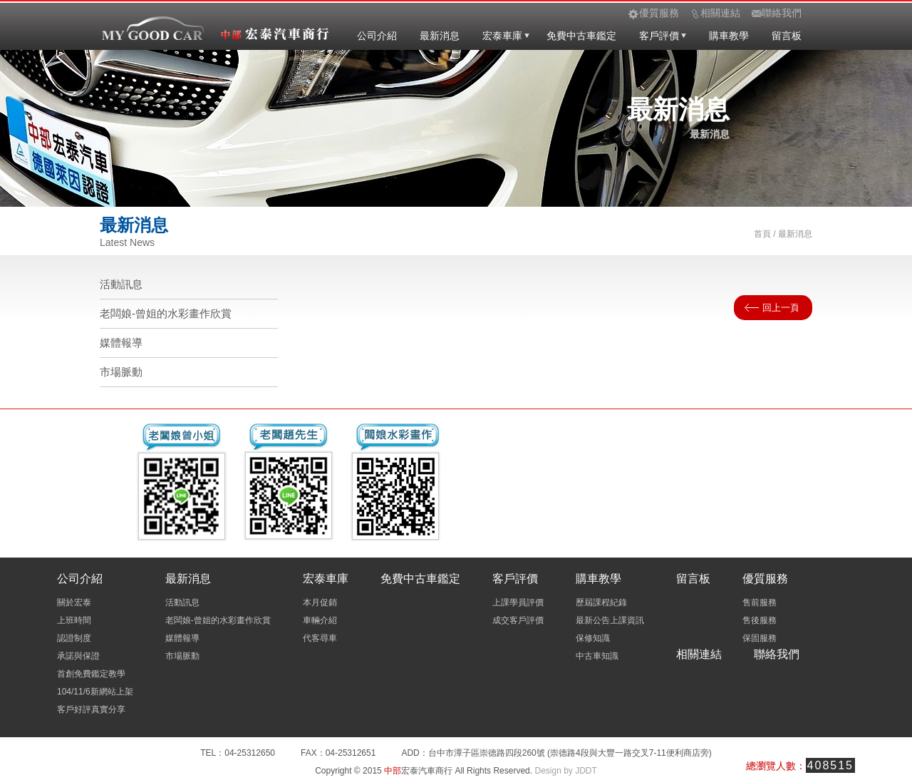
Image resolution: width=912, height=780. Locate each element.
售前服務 (759, 602)
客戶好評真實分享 (91, 709)
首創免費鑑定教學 (91, 674)
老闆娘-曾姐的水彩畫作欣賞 (166, 313)
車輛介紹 (320, 620)
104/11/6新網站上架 (95, 692)
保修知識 (593, 638)
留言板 (787, 35)
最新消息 (440, 35)
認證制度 (74, 638)
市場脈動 (121, 372)
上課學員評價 (518, 602)
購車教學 (729, 35)
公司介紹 (377, 35)
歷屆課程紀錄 (601, 602)
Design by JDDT (565, 771)
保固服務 (759, 638)
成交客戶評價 (518, 620)
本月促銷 (320, 602)
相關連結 (699, 654)
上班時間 (74, 620)
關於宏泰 (74, 602)
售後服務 (759, 620)
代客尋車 (320, 638)
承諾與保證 (78, 656)
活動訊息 (121, 284)
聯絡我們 (776, 654)
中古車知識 (597, 656)
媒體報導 (121, 343)
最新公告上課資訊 (610, 620)
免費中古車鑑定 (581, 35)
